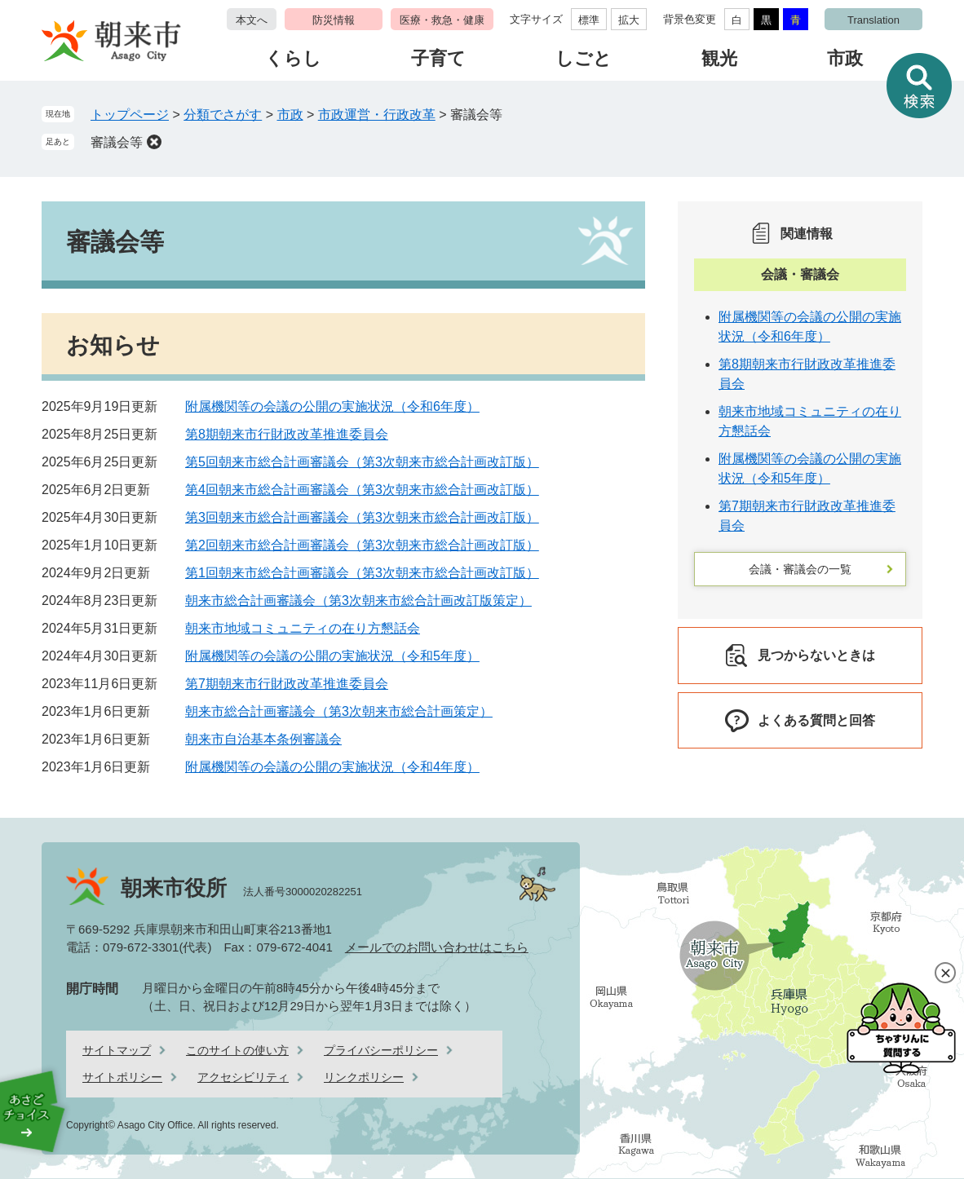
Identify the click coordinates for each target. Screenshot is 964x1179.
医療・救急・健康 (442, 20)
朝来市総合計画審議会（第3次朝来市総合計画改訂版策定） (358, 600)
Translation (873, 20)
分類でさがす (223, 114)
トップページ (130, 114)
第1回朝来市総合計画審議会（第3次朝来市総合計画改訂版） (362, 573)
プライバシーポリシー (381, 1050)
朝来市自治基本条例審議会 (263, 739)
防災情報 (333, 20)
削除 (154, 142)
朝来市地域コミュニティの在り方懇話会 (302, 628)
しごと (583, 58)
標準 (588, 20)
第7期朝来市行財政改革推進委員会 (286, 684)
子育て (438, 58)
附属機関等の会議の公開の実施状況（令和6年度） (332, 406)
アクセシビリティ (243, 1077)
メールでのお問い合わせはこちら (436, 947)
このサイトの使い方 (237, 1050)
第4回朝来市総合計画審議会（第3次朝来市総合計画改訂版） (362, 490)
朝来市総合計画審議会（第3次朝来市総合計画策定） (339, 711)
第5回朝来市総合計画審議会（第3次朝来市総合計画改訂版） (362, 462)
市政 (845, 58)
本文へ (252, 20)
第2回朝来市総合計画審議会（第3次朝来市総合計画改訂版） (362, 545)
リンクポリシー (364, 1077)
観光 (719, 58)
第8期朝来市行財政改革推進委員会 (286, 434)
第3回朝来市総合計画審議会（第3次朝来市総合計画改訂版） (362, 517)
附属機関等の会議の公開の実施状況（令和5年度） (332, 656)
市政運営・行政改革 (377, 114)
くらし (293, 58)
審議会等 (117, 142)
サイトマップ (116, 1050)
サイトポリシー (122, 1077)
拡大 (628, 20)
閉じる (945, 972)
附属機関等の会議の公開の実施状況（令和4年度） (332, 767)
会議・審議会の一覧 (800, 569)
